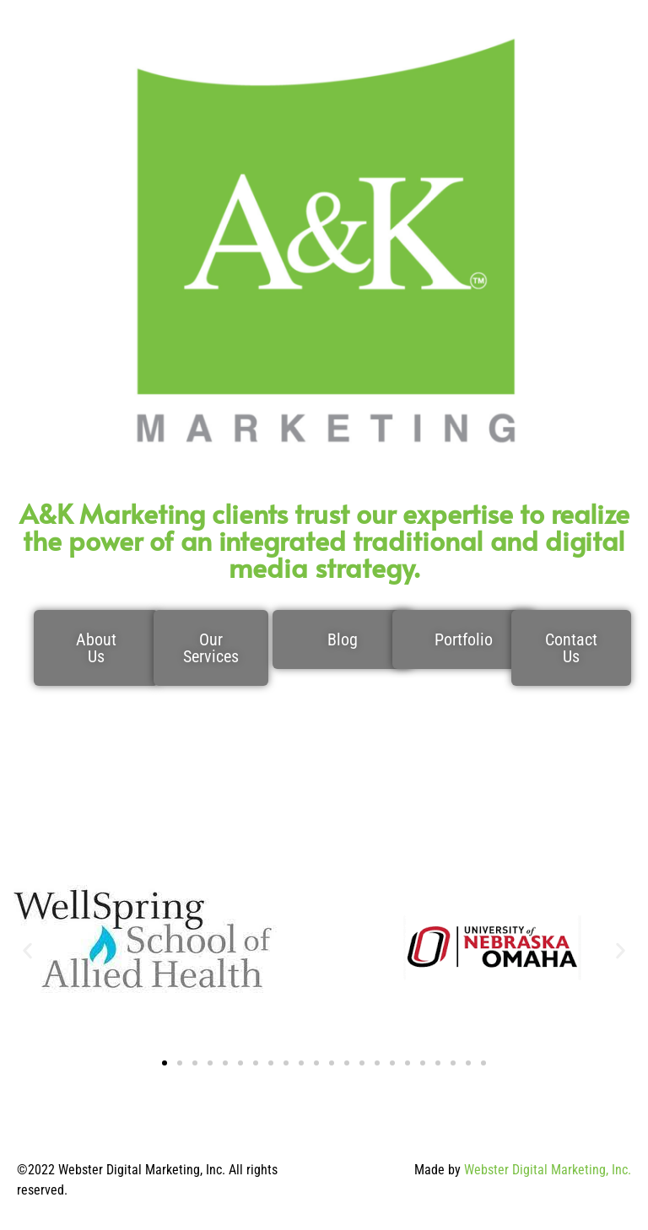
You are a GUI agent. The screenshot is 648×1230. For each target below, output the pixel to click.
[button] (27, 950)
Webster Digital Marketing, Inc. (547, 1170)
